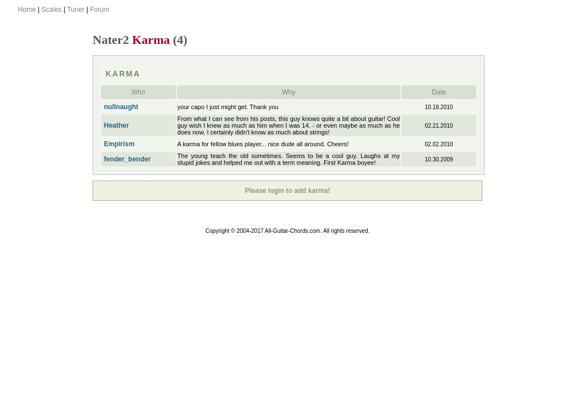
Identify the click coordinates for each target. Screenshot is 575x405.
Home (27, 10)
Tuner (75, 10)
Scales (52, 10)
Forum (99, 10)
